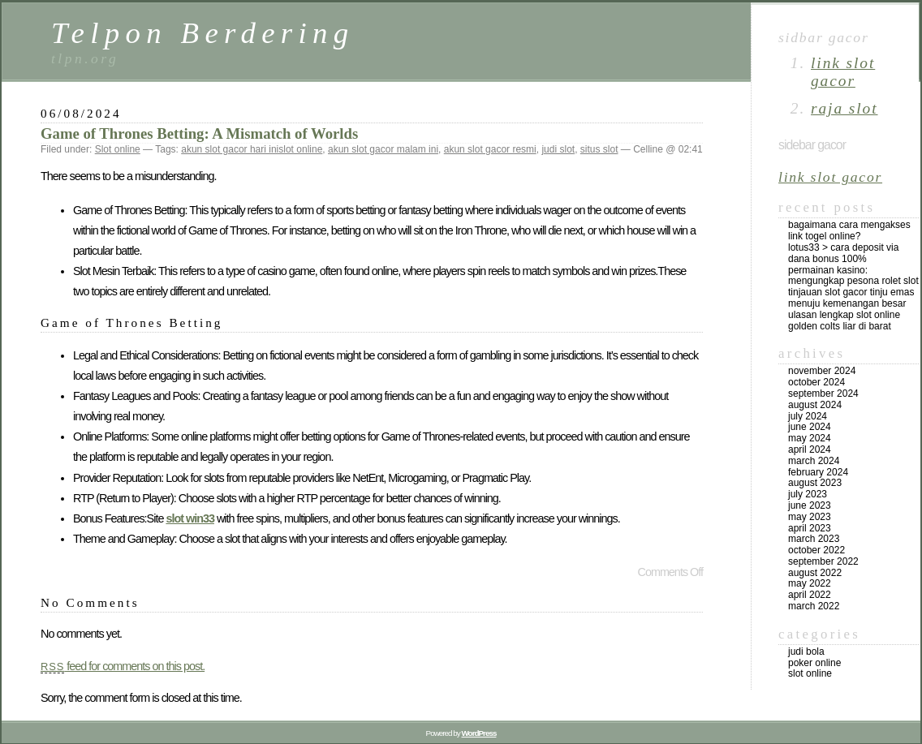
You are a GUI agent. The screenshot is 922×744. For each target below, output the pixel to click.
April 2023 (809, 528)
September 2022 (823, 561)
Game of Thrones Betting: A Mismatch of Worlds (199, 133)
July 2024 (807, 416)
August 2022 (815, 572)
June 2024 (809, 426)
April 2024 (809, 449)
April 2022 (809, 594)
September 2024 (823, 393)
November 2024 (821, 370)
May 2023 (809, 517)
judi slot (558, 149)
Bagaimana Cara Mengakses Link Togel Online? (849, 230)
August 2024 (815, 405)
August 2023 (815, 482)
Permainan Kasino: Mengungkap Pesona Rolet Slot (853, 275)
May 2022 (809, 583)
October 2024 (816, 382)
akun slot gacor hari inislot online (251, 149)
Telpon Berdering (203, 32)
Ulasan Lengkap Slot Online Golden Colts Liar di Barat (844, 320)
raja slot (844, 108)
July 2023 (807, 494)
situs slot (599, 149)
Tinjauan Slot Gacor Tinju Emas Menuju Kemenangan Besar (851, 297)
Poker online (814, 663)
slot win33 (190, 518)
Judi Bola (806, 651)
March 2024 (813, 461)
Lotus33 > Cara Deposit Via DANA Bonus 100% (843, 253)
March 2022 (813, 606)
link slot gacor (843, 71)
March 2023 (813, 538)
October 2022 (816, 550)
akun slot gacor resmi (490, 149)
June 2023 (809, 505)
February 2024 (818, 472)
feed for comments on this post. (123, 666)
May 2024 (809, 438)
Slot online (117, 149)
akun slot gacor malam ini (383, 149)
